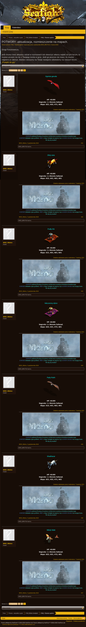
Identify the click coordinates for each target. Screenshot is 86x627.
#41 (82, 143)
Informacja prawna (62, 618)
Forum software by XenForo (17, 622)
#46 (82, 518)
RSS (83, 618)
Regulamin (69, 621)
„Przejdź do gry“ (9, 62)
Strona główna (77, 618)
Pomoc (70, 618)
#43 (82, 291)
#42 (82, 217)
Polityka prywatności (79, 621)
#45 (82, 444)
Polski (3, 618)
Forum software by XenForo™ (49, 622)
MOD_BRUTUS (45, 44)
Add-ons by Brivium (18, 624)
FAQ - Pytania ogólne (17, 44)
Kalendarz (16, 28)
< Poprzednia (13, 70)
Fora (7, 28)
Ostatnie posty (8, 32)
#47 (82, 593)
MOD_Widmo (7, 90)
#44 (82, 365)
